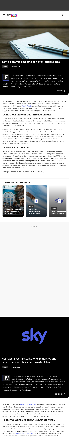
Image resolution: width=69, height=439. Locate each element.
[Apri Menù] (4, 15)
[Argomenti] (63, 15)
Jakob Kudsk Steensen (28, 405)
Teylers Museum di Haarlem (24, 433)
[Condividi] (60, 91)
